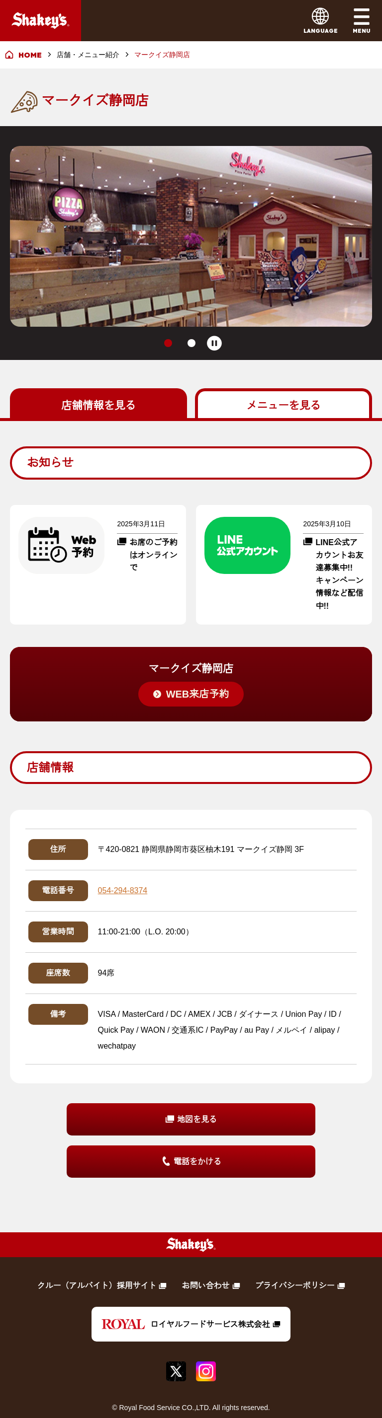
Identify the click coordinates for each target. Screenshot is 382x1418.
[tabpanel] (191, 786)
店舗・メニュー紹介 (88, 55)
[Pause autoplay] (214, 317)
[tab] (168, 317)
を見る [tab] (98, 379)
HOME (30, 55)
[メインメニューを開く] (361, 20)
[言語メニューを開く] (320, 20)
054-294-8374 (123, 864)
